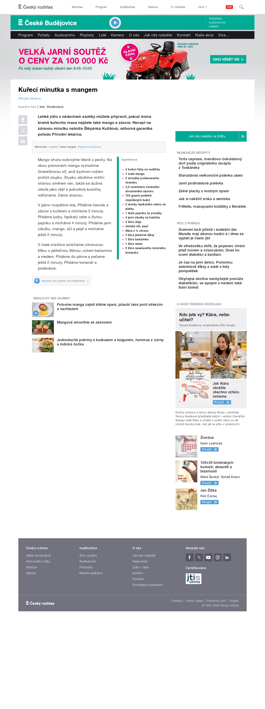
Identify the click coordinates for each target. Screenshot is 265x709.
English (234, 673)
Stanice (153, 7)
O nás (134, 35)
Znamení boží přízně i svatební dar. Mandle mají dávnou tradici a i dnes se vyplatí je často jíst (222, 289)
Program (101, 7)
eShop (31, 645)
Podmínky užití (216, 673)
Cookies (176, 673)
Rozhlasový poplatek (147, 657)
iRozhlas (77, 7)
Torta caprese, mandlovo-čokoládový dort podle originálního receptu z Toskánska (222, 165)
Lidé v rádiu (140, 639)
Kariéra (137, 645)
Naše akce (204, 35)
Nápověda (139, 634)
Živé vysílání (88, 628)
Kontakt (184, 35)
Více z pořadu (188, 277)
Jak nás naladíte (158, 35)
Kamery (214, 26)
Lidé (102, 35)
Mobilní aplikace (91, 645)
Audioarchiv (217, 22)
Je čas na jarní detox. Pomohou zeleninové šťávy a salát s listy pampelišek (223, 333)
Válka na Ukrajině (38, 628)
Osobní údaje (194, 673)
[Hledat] (241, 7)
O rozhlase (178, 7)
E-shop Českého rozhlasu (199, 376)
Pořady (44, 35)
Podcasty (86, 639)
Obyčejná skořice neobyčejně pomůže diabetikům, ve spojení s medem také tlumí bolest (222, 353)
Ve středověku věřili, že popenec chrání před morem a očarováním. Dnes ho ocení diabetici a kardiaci (221, 312)
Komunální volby (38, 634)
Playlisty (87, 35)
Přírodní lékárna (29, 98)
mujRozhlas (127, 7)
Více (223, 35)
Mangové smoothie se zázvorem (84, 405)
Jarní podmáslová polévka (222, 197)
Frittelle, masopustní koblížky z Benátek (217, 252)
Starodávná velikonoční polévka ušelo (220, 182)
